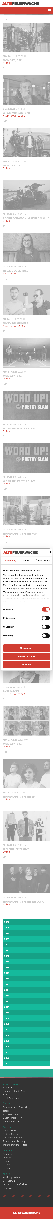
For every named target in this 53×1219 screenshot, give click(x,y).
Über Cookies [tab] (43, 560)
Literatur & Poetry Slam (14, 1090)
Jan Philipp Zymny (26, 850)
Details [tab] (26, 560)
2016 (6, 978)
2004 (6, 1046)
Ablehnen (26, 664)
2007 (6, 1029)
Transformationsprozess (15, 1144)
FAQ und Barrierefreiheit (15, 1184)
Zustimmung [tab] (9, 560)
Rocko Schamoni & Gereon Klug (26, 219)
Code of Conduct (11, 1134)
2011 (6, 1006)
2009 (6, 1018)
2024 (6, 933)
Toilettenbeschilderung (14, 1141)
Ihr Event (7, 1157)
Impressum (8, 1187)
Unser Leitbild (10, 1130)
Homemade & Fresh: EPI (26, 798)
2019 (6, 961)
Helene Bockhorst (26, 272)
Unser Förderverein (12, 1117)
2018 (6, 967)
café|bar (7, 1110)
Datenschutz (9, 1180)
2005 (6, 1040)
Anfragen (7, 1153)
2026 (6, 922)
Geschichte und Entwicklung (17, 1107)
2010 (6, 1012)
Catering (7, 1164)
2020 (6, 956)
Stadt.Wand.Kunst (12, 1098)
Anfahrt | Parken (11, 1177)
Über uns (7, 1103)
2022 (6, 944)
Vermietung (8, 1150)
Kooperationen (10, 1114)
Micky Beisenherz (26, 324)
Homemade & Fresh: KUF (26, 535)
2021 (6, 950)
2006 (6, 1035)
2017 (6, 973)
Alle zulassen (26, 648)
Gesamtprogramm (12, 1083)
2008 (6, 1023)
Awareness (8, 1127)
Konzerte (7, 1087)
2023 (6, 939)
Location (7, 1161)
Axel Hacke (26, 692)
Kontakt (6, 1173)
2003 (6, 1052)
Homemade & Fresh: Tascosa (26, 903)
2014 (6, 990)
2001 (6, 1063)
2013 (6, 995)
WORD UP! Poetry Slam (26, 430)
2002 (6, 1057)
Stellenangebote (11, 1121)
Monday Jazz (26, 61)
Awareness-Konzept (12, 1137)
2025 (6, 927)
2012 (6, 1001)
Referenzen (8, 1168)
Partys (6, 1094)
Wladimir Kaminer (26, 114)
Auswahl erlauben (26, 656)
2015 (6, 984)
